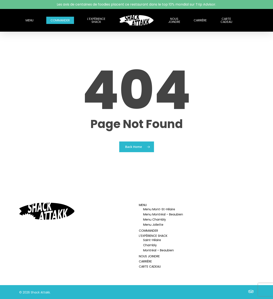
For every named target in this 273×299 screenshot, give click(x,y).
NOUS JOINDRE (149, 256)
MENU (143, 205)
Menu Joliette (153, 224)
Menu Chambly (154, 219)
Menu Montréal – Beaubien (163, 214)
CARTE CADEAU (150, 266)
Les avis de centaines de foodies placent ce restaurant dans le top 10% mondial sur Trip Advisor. (136, 4)
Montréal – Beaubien (158, 250)
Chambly (150, 245)
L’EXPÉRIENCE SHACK (153, 235)
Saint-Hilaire (152, 240)
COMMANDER (148, 230)
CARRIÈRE (145, 261)
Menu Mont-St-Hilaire (159, 209)
